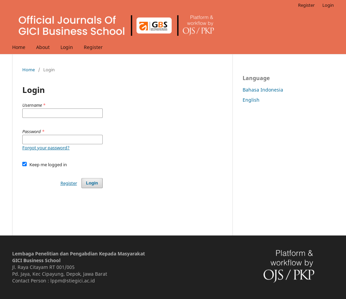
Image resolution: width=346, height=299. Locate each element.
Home (18, 47)
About (43, 47)
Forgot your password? (46, 148)
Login (66, 47)
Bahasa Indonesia (263, 89)
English (251, 100)
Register (93, 47)
